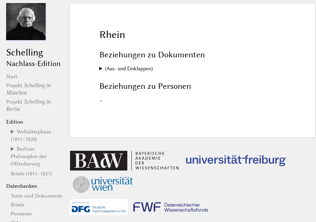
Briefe (17, 205)
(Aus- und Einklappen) (129, 69)
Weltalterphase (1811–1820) (31, 135)
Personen (21, 214)
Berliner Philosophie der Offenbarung (29, 156)
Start (11, 76)
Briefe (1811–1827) (31, 174)
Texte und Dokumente (36, 196)
